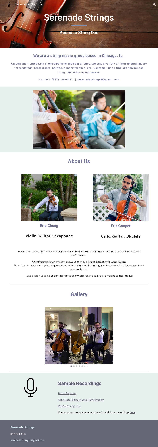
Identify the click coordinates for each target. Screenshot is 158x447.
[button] (154, 4)
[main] (79, 23)
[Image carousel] (79, 337)
